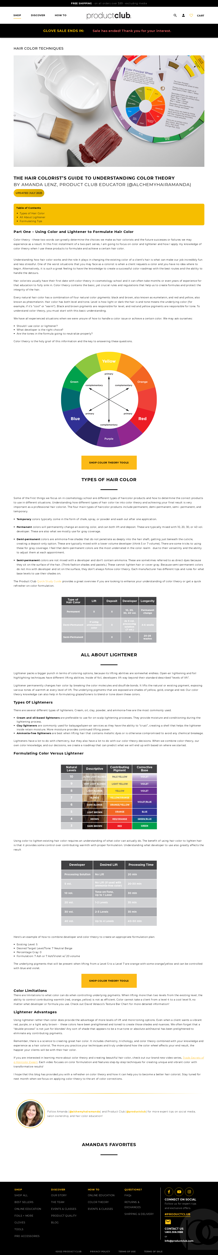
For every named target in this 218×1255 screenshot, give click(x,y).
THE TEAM (57, 1202)
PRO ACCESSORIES (27, 1236)
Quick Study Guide (49, 581)
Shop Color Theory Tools (109, 462)
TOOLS (19, 1229)
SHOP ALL (21, 1195)
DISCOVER (38, 15)
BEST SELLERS (23, 1202)
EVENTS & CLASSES (63, 1208)
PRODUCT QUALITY (64, 1215)
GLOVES (19, 1222)
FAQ (127, 1195)
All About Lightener (32, 217)
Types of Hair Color (32, 213)
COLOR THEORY (98, 1202)
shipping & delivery (139, 1214)
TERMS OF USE (127, 1251)
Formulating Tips (31, 221)
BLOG (55, 1222)
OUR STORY (59, 1195)
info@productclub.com (179, 1240)
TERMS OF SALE (153, 1251)
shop (17, 15)
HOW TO (60, 15)
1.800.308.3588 (174, 1232)
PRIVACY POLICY (100, 1251)
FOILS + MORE (23, 1215)
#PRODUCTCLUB (177, 1214)
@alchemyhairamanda (84, 1111)
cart (200, 15)
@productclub (136, 1111)
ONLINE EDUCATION (27, 1208)
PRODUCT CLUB (72, 1251)
